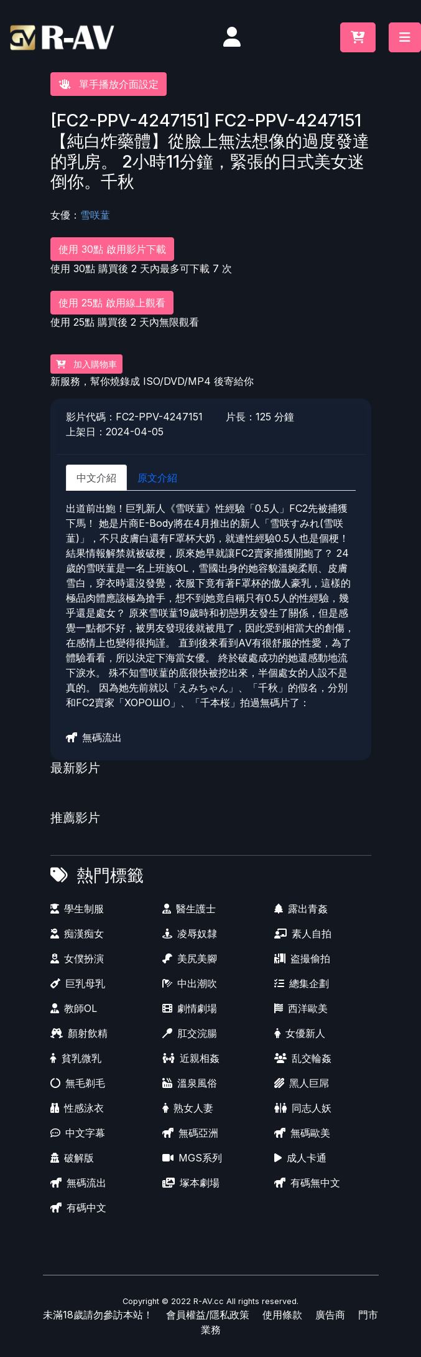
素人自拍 (302, 933)
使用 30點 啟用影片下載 (112, 249)
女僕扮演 (77, 958)
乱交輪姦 (302, 1058)
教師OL (73, 1008)
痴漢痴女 (77, 933)
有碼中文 (78, 1207)
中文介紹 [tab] (96, 477)
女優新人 (299, 1033)
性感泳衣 (77, 1108)
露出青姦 (301, 908)
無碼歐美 (302, 1133)
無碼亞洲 (190, 1133)
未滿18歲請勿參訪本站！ (98, 1314)
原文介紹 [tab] (157, 477)
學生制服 (77, 908)
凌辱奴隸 (189, 933)
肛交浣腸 (189, 1033)
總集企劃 (301, 983)
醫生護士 (189, 908)
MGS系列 (192, 1157)
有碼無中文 (307, 1182)
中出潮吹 (189, 983)
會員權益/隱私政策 (207, 1314)
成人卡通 (300, 1157)
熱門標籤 (110, 875)
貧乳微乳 (75, 1058)
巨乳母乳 (77, 983)
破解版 (72, 1157)
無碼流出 (94, 737)
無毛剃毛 (77, 1083)
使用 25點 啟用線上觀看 (111, 302)
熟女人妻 (187, 1108)
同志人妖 (302, 1108)
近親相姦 (191, 1058)
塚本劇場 (191, 1182)
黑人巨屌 (301, 1083)
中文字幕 (77, 1133)
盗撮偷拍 (302, 958)
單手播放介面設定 (108, 84)
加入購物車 (86, 364)
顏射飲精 (79, 1033)
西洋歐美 (301, 1008)
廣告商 (330, 1314)
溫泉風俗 (189, 1083)
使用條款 (282, 1314)
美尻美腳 (189, 958)
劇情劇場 (189, 1008)
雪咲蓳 (95, 215)
